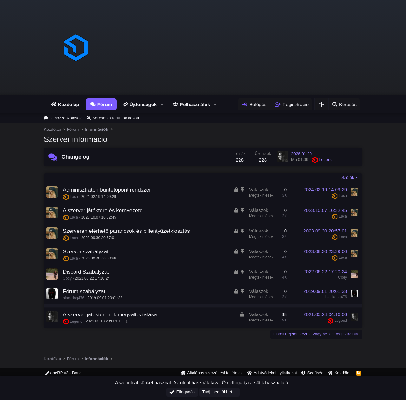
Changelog (75, 157)
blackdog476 (73, 298)
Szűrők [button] (347, 177)
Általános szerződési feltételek (215, 373)
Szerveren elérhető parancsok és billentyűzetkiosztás (126, 231)
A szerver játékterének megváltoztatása (110, 315)
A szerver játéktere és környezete (102, 210)
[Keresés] (344, 104)
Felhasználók (195, 104)
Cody (67, 278)
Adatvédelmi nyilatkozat (275, 373)
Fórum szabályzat (84, 292)
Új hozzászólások (65, 118)
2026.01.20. (302, 153)
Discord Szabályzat (86, 272)
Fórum (104, 104)
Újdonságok (143, 104)
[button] (161, 104)
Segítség (315, 373)
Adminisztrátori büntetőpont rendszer (107, 190)
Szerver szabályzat (85, 252)
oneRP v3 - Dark (63, 373)
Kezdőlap (68, 104)
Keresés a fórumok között (115, 118)
